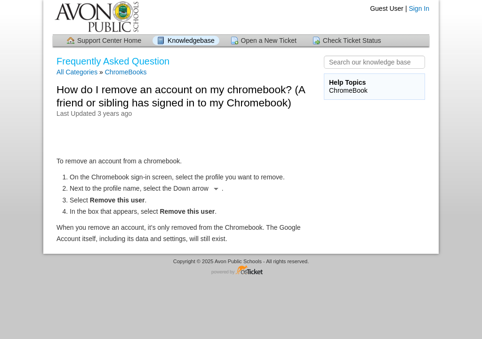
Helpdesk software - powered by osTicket (241, 270)
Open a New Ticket (269, 40)
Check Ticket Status (352, 40)
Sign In (419, 8)
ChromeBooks (126, 72)
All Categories (76, 72)
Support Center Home (109, 40)
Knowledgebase (191, 40)
